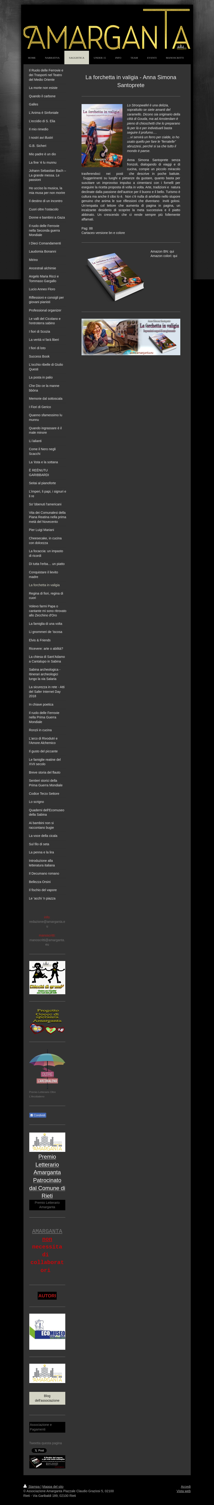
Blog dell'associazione (47, 1398)
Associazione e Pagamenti (41, 1427)
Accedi (186, 1486)
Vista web (184, 1491)
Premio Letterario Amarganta (47, 1205)
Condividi (38, 1115)
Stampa (32, 1486)
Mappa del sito (52, 1486)
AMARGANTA (47, 1231)
